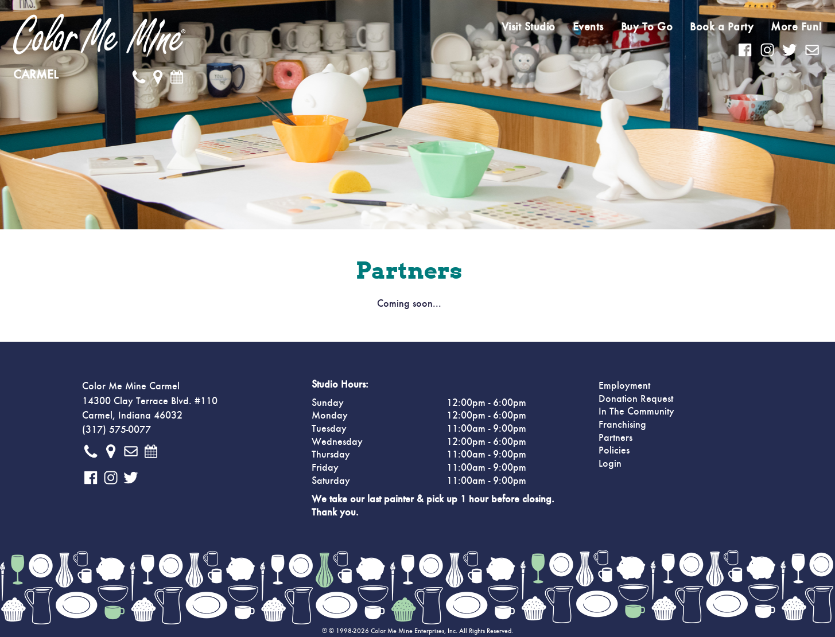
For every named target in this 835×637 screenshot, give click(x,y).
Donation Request (636, 399)
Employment (624, 386)
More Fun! (796, 27)
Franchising (622, 425)
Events (588, 27)
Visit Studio (529, 27)
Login (610, 464)
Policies (614, 450)
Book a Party (722, 27)
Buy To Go (647, 27)
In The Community (636, 412)
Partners (615, 438)
